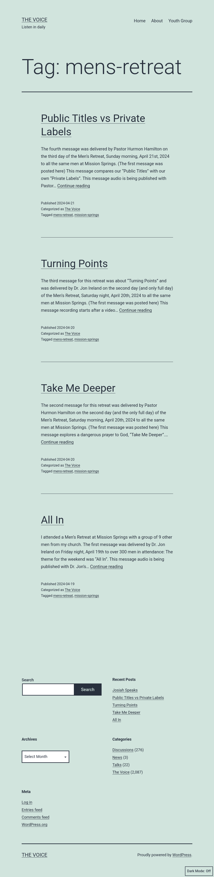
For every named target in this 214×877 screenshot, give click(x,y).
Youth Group (180, 20)
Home (140, 20)
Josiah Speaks (125, 690)
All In (52, 520)
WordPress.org (34, 824)
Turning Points (74, 263)
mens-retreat (63, 215)
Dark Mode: (199, 871)
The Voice (34, 20)
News (117, 757)
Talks (117, 764)
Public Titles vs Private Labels (138, 697)
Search (28, 680)
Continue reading (73, 185)
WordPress (181, 855)
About (157, 20)
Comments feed (35, 817)
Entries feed (32, 810)
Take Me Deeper (78, 388)
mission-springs (87, 215)
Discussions (122, 750)
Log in (27, 802)
